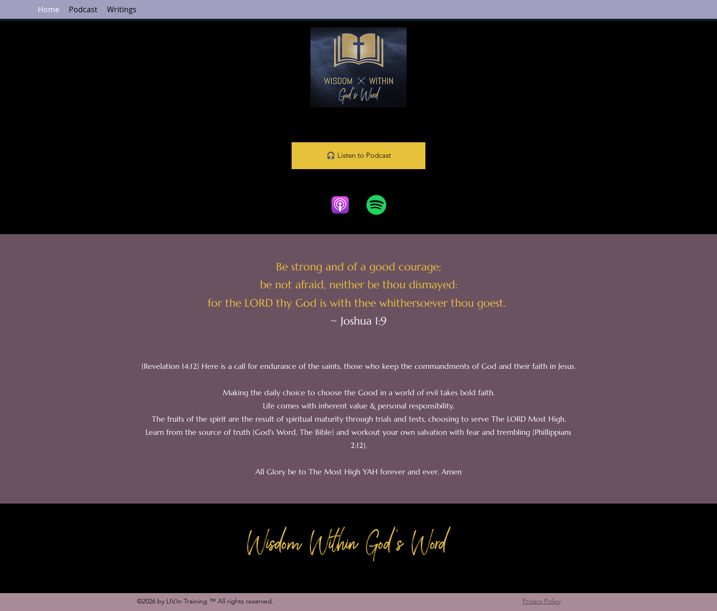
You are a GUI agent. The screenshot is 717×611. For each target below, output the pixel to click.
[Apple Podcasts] (340, 205)
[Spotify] (376, 205)
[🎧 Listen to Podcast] (358, 156)
